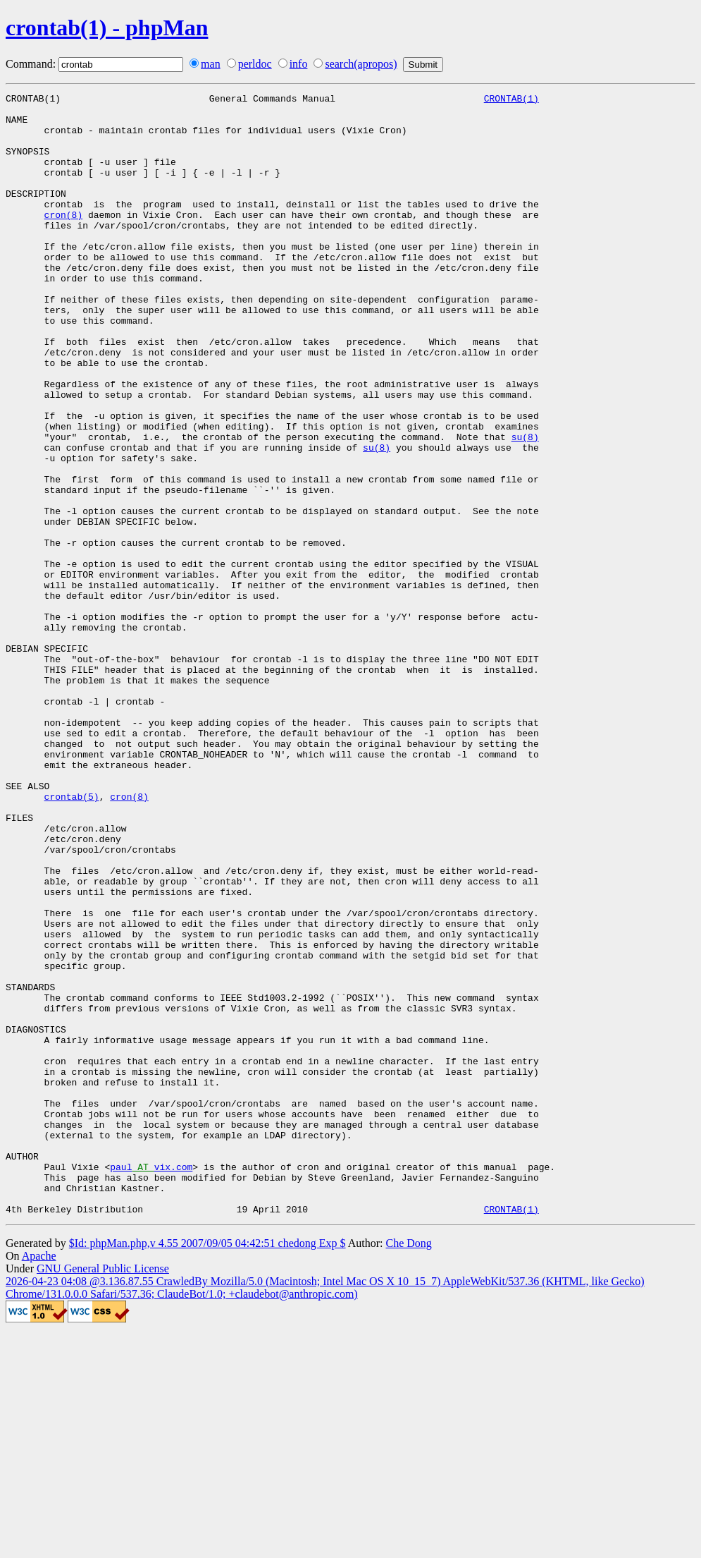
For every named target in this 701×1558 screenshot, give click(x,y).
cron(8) (63, 239)
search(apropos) (361, 64)
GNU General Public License (103, 1493)
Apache (39, 1480)
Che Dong (408, 1467)
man (211, 64)
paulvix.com (151, 1382)
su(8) (525, 506)
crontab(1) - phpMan (107, 27)
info (299, 64)
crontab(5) (71, 938)
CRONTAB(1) (511, 100)
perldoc (255, 64)
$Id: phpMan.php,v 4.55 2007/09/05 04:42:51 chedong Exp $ (207, 1467)
